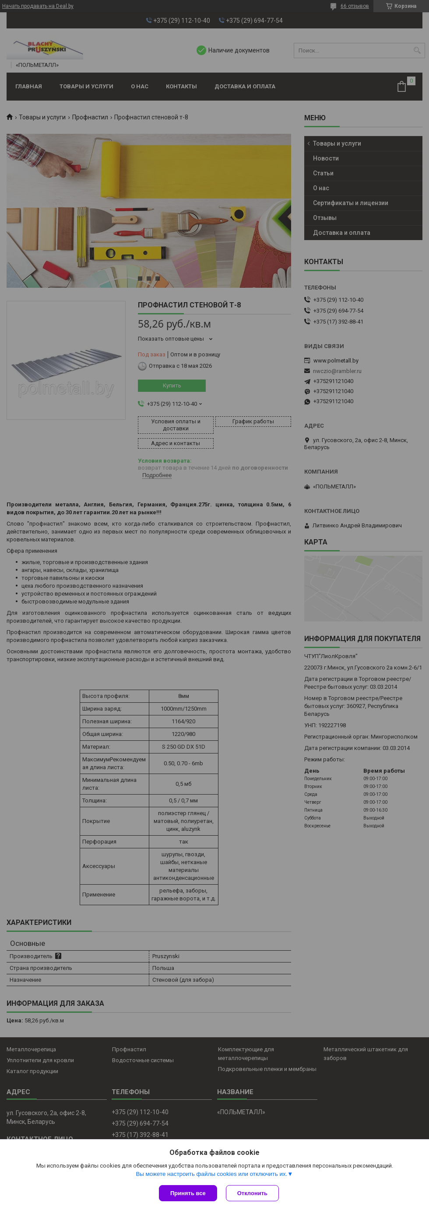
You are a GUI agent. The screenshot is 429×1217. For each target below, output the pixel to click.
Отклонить (252, 1193)
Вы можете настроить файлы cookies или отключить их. (211, 1174)
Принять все (188, 1193)
